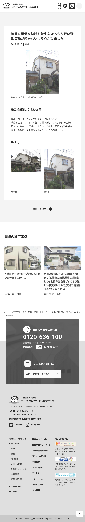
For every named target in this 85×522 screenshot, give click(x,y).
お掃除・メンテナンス (19, 469)
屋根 (13, 448)
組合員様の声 (15, 486)
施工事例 (13, 491)
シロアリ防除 (16, 464)
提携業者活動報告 (40, 450)
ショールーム (37, 479)
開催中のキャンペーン (41, 445)
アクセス (36, 473)
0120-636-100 (42, 336)
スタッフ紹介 (37, 467)
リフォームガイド (39, 456)
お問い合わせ (38, 484)
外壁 (13, 453)
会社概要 (36, 462)
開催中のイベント (39, 439)
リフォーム (15, 443)
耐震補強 (15, 474)
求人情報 (36, 490)
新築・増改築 (16, 479)
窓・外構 (14, 458)
